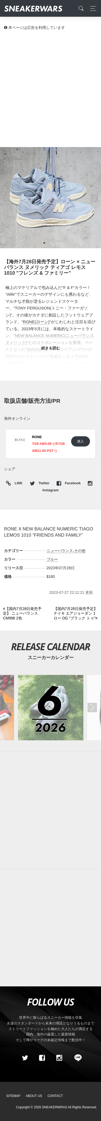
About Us (34, 1096)
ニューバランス (60, 550)
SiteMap (13, 1096)
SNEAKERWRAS (54, 1107)
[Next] (75, 613)
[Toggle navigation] (92, 8)
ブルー (52, 559)
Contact (55, 1096)
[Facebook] (42, 1058)
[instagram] (59, 1058)
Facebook (69, 483)
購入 (80, 441)
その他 (79, 550)
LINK (17, 483)
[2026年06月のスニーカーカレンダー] (50, 707)
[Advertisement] (50, 88)
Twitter (40, 483)
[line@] (76, 1058)
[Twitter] (25, 1058)
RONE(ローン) (36, 321)
